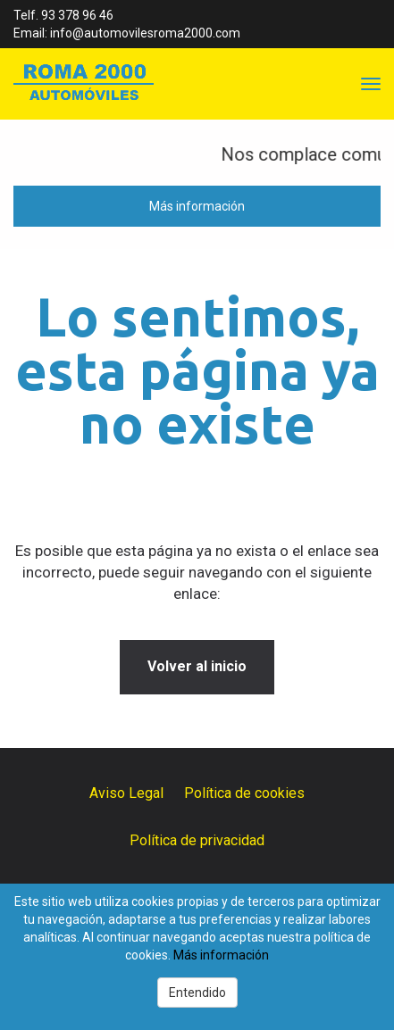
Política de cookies (244, 793)
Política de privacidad (197, 840)
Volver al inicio (197, 666)
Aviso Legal (126, 793)
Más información (197, 206)
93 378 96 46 (77, 15)
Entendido (197, 992)
